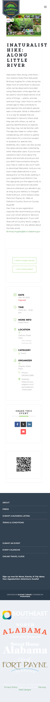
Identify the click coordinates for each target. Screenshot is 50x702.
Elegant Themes (25, 595)
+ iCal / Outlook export (24, 269)
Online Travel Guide (13, 556)
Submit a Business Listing (16, 516)
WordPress (25, 596)
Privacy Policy (10, 687)
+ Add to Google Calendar (24, 260)
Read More (23, 322)
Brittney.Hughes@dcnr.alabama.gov (23, 231)
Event (22, 353)
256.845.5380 (28, 375)
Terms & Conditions (13, 522)
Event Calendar (11, 550)
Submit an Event (11, 543)
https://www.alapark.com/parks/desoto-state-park (28, 386)
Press (6, 509)
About (6, 502)
